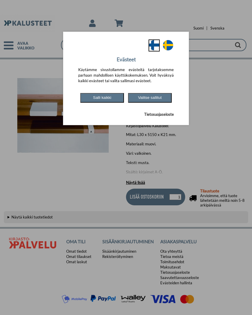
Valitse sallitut (150, 97)
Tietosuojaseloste (159, 114)
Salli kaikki (102, 97)
